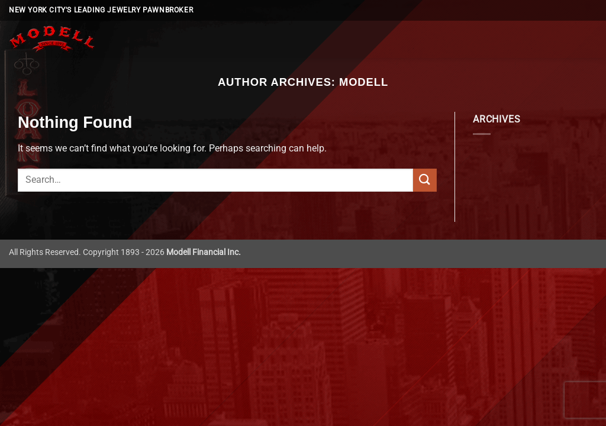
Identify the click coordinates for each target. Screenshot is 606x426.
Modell (363, 82)
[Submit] (425, 180)
